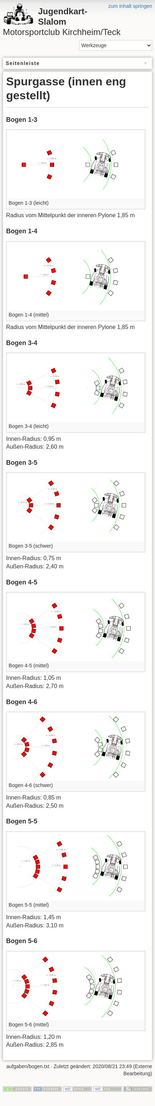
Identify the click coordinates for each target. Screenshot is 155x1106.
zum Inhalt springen (130, 6)
